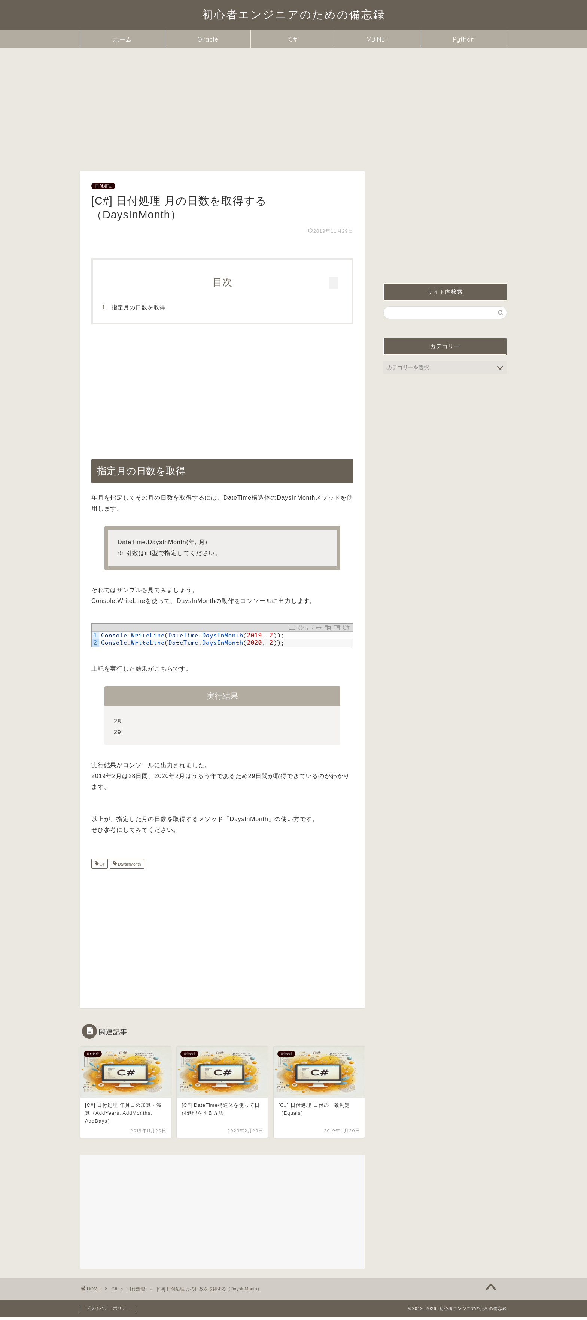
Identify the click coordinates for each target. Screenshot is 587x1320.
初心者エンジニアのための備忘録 (293, 14)
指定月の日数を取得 (154, 307)
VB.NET (378, 39)
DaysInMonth (129, 867)
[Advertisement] (293, 103)
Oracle (207, 39)
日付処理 (103, 186)
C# (293, 39)
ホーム (122, 39)
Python (464, 39)
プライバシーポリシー (108, 1311)
